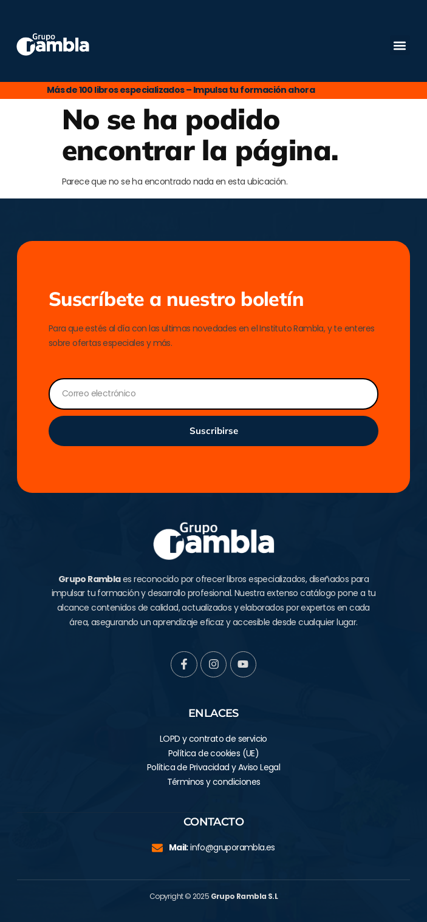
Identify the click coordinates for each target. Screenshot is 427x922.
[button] (400, 45)
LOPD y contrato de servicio (213, 739)
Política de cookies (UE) (213, 753)
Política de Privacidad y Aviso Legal (213, 767)
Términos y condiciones (214, 782)
